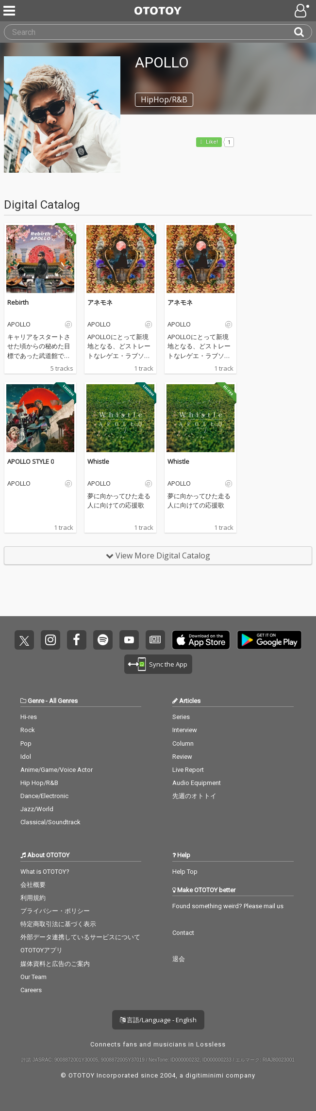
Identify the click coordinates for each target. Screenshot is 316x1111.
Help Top (185, 871)
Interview (184, 730)
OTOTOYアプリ (41, 950)
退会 (178, 959)
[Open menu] (303, 10)
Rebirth (18, 302)
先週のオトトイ (194, 796)
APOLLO (19, 324)
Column (183, 743)
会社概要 (33, 884)
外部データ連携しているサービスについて (80, 937)
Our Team (33, 976)
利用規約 (33, 897)
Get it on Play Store (269, 640)
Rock (27, 730)
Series (181, 716)
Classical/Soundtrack (50, 822)
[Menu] (10, 10)
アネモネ (100, 302)
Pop (26, 743)
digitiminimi (204, 1075)
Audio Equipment (196, 782)
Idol (25, 756)
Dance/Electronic (44, 796)
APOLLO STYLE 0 (30, 461)
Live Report (188, 769)
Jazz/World (36, 809)
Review (182, 756)
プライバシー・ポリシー (55, 911)
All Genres (63, 700)
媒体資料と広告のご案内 (55, 963)
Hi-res (28, 716)
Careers (31, 990)
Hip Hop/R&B (39, 782)
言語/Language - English (158, 1019)
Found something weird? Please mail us (227, 906)
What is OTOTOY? (44, 871)
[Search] (303, 32)
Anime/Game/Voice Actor (56, 769)
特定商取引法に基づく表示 (58, 924)
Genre (36, 700)
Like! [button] (211, 142)
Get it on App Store (201, 640)
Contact (183, 932)
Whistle (98, 461)
